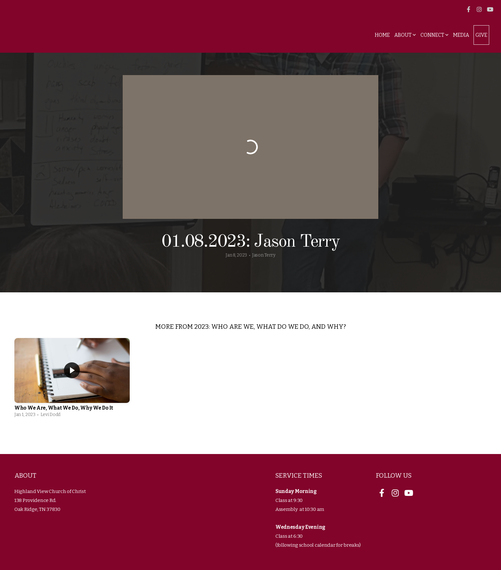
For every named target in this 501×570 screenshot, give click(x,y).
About (405, 35)
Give (481, 35)
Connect (434, 35)
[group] (72, 379)
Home (382, 35)
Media (461, 35)
